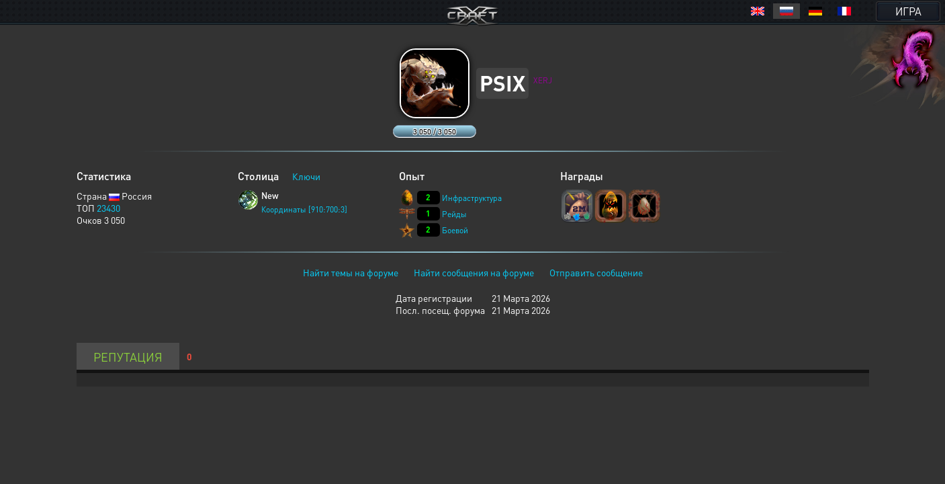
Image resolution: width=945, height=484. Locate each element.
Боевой (455, 230)
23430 (108, 208)
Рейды (454, 214)
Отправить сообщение (596, 272)
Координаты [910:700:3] (304, 209)
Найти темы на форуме (350, 272)
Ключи (306, 176)
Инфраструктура (472, 198)
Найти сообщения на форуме (474, 272)
